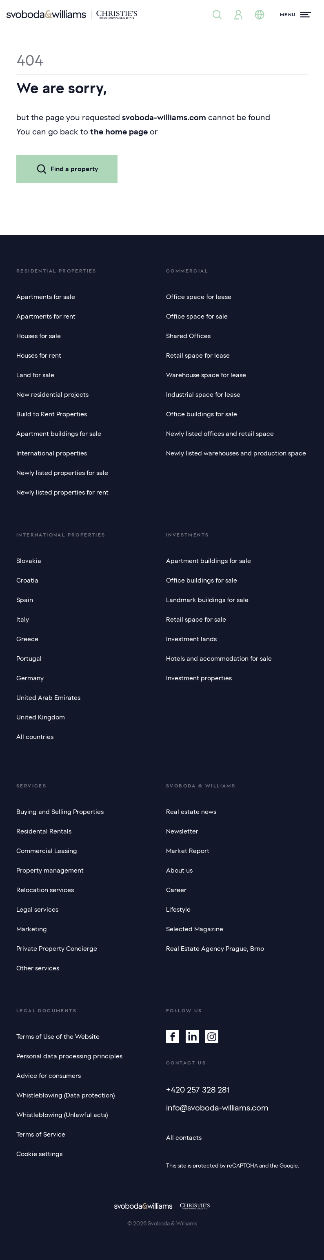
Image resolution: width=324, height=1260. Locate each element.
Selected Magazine (194, 929)
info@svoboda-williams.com (217, 1107)
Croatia (27, 580)
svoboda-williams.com (164, 117)
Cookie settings (39, 1154)
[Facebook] (172, 1036)
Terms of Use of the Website (58, 1036)
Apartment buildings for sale (58, 434)
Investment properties (199, 678)
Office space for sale (197, 316)
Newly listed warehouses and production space (236, 453)
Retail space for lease (198, 355)
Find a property (67, 169)
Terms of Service (40, 1134)
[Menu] (295, 15)
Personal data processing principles (69, 1056)
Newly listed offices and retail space (220, 434)
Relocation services (45, 890)
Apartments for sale (45, 297)
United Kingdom (40, 717)
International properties (51, 453)
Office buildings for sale (201, 414)
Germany (30, 678)
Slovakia (28, 561)
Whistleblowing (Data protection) (65, 1095)
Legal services (37, 909)
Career (176, 890)
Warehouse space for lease (206, 375)
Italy (22, 619)
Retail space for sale (196, 619)
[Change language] (259, 14)
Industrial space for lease (203, 394)
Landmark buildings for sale (207, 600)
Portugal (29, 658)
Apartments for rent (45, 316)
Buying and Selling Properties (60, 812)
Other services (37, 968)
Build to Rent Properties (51, 414)
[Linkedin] (192, 1036)
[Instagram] (211, 1036)
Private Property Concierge (56, 948)
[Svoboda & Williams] (72, 15)
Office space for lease (198, 297)
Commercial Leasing (46, 851)
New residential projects (52, 394)
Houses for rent (38, 355)
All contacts (184, 1137)
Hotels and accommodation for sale (219, 658)
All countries (34, 737)
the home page (119, 131)
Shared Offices (188, 336)
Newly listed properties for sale (62, 473)
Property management (50, 870)
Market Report (187, 851)
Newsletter (182, 831)
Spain (24, 600)
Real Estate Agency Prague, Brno (215, 948)
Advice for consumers (48, 1076)
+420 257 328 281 (197, 1089)
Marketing (31, 929)
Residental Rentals (43, 831)
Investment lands (191, 639)
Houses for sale (38, 336)
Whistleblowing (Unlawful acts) (62, 1115)
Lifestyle (178, 909)
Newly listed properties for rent (62, 492)
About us (179, 870)
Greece (27, 639)
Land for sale (35, 375)
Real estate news (191, 812)
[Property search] (217, 14)
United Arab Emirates (48, 697)
